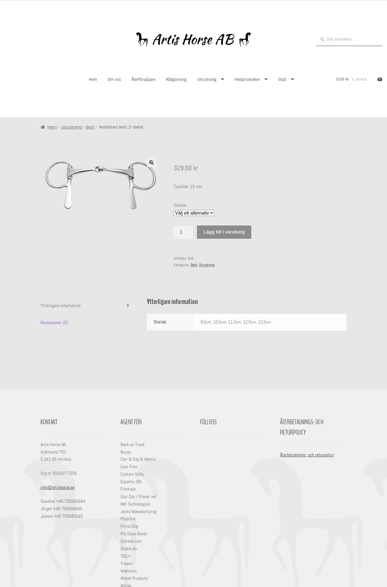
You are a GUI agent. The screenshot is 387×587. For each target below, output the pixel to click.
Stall (282, 79)
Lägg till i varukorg (224, 232)
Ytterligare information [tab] (61, 306)
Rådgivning (176, 79)
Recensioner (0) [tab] (54, 323)
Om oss (114, 79)
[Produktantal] (183, 232)
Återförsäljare (143, 79)
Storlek (180, 205)
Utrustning (207, 79)
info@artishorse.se (57, 487)
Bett (90, 127)
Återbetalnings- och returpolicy (307, 455)
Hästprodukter (247, 79)
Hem (93, 79)
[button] (151, 162)
